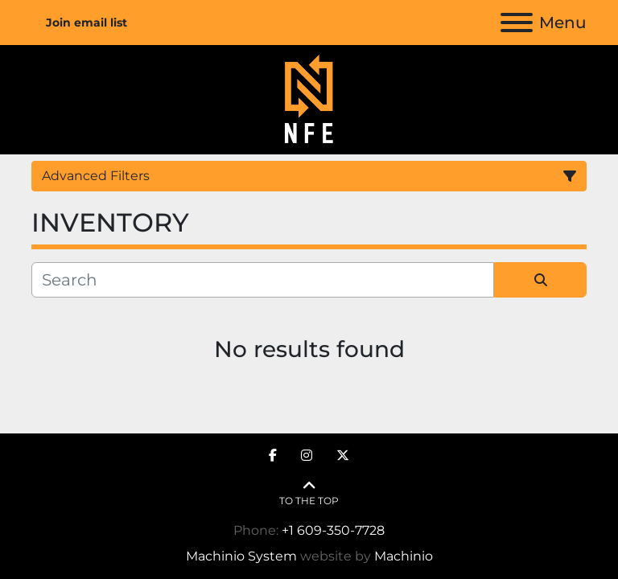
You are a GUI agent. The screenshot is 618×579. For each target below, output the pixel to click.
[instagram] (306, 456)
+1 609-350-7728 (333, 530)
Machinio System (241, 556)
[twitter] (342, 456)
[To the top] (309, 493)
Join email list (86, 22)
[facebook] (273, 456)
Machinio (403, 556)
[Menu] (517, 22)
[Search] (262, 280)
